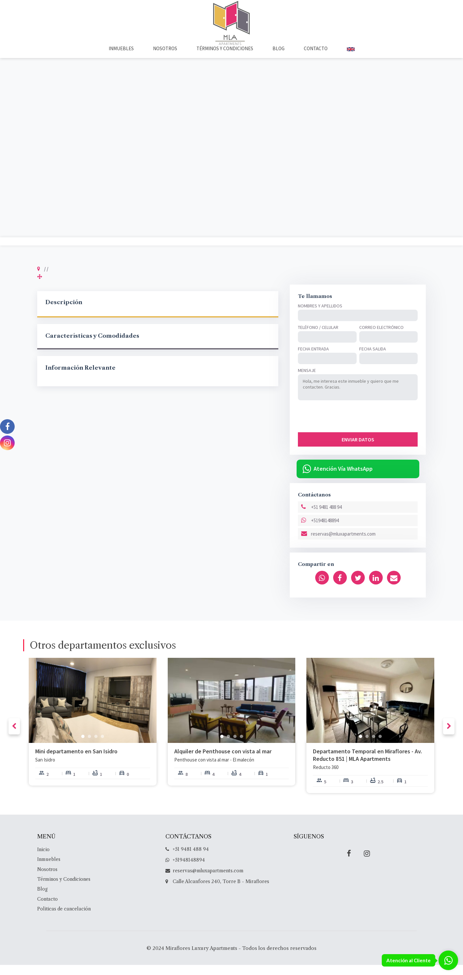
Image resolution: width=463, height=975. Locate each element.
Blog (278, 58)
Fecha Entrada (313, 359)
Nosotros (165, 58)
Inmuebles (121, 58)
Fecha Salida (372, 359)
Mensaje (307, 380)
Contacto (316, 58)
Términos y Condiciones (224, 58)
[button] (83, 746)
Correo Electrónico (381, 337)
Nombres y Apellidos (320, 316)
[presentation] (347, 426)
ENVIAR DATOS (358, 449)
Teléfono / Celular (318, 337)
